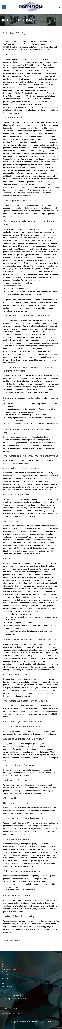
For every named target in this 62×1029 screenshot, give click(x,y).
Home (5, 20)
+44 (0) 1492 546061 (17, 996)
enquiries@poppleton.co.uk (16, 999)
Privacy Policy (37, 1022)
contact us (7, 932)
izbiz (49, 1022)
